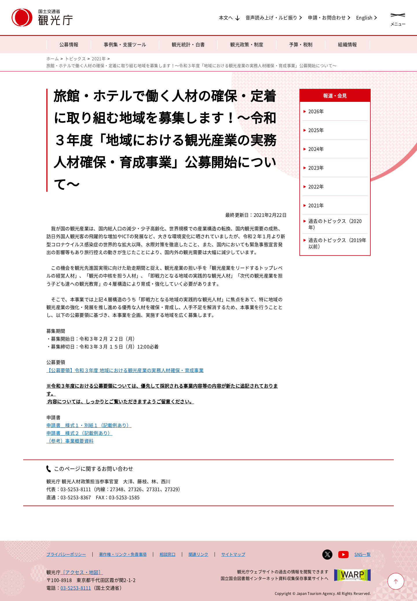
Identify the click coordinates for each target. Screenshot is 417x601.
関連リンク (198, 554)
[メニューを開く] (397, 18)
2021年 (99, 58)
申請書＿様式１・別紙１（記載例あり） (88, 425)
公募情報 (68, 44)
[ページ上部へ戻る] (396, 581)
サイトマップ (233, 554)
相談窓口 (167, 554)
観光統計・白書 (188, 44)
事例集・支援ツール (125, 44)
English (364, 17)
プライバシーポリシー (66, 554)
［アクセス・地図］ (82, 572)
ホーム (52, 58)
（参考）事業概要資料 (70, 440)
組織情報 (347, 44)
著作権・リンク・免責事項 (123, 554)
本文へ (226, 17)
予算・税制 (301, 44)
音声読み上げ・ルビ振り (272, 17)
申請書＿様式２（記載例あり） (79, 432)
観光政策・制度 (246, 44)
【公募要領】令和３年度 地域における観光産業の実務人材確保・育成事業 (125, 370)
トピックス (75, 58)
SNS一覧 (362, 554)
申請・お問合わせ (327, 17)
